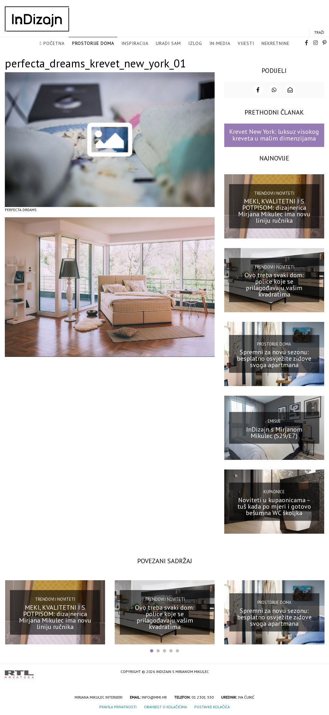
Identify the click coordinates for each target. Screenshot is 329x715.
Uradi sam (168, 44)
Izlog (195, 44)
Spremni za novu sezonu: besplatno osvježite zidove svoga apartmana (274, 358)
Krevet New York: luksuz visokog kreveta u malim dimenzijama (274, 134)
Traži (319, 32)
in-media (219, 44)
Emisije (274, 421)
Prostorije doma (93, 44)
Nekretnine (275, 44)
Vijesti (246, 44)
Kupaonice (274, 491)
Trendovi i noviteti (274, 192)
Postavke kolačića (212, 706)
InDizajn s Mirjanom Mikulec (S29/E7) (274, 432)
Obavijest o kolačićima (165, 706)
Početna (54, 44)
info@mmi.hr (154, 696)
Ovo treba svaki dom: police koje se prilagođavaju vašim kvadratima (274, 284)
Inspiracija (134, 44)
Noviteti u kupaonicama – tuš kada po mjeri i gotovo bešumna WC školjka (274, 505)
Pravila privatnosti (118, 706)
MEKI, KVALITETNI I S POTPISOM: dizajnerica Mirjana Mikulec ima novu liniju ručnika (274, 210)
